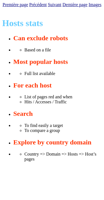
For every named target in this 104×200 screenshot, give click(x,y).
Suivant (54, 4)
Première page (15, 4)
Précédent (38, 4)
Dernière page (74, 4)
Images (94, 4)
